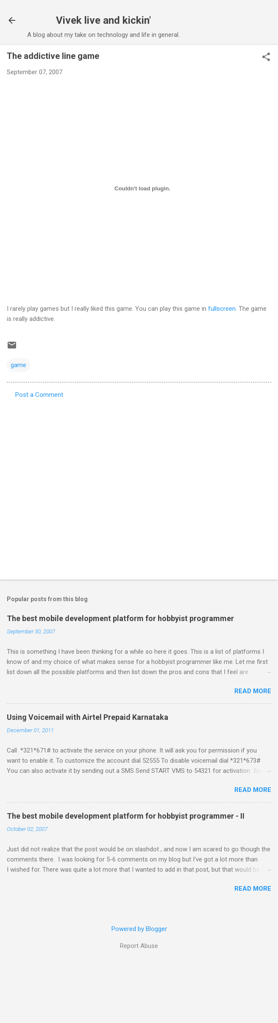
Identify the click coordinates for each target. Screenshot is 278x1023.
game (18, 365)
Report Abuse (139, 946)
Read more (252, 691)
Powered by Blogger (139, 929)
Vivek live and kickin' (103, 20)
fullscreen (222, 308)
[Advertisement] (79, 486)
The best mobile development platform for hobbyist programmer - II (126, 815)
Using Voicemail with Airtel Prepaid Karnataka (87, 717)
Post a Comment (39, 395)
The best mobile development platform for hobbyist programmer (120, 618)
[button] (266, 58)
